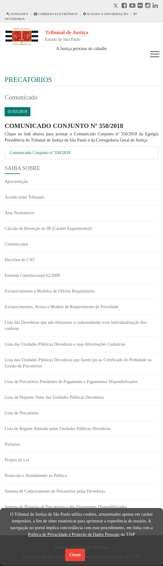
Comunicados (16, 244)
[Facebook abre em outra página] (124, 6)
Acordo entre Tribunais (25, 197)
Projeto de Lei (17, 460)
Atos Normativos (19, 213)
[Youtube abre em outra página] (132, 6)
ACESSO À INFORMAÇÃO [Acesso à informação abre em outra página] (105, 14)
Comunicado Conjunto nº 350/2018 (40, 152)
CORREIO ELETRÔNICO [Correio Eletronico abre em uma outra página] (56, 14)
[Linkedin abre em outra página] (155, 6)
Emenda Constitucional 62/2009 (32, 275)
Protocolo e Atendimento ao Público (36, 475)
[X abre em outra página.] (116, 6)
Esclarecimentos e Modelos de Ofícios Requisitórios (50, 291)
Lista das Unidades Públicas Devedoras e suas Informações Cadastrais (65, 344)
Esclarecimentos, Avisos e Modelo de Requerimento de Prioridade (61, 306)
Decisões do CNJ (19, 260)
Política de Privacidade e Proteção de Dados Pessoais (73, 534)
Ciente (75, 554)
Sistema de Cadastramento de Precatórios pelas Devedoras (55, 491)
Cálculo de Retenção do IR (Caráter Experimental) (48, 228)
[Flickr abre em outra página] (140, 6)
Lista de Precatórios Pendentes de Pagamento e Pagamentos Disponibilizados (71, 381)
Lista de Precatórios (22, 413)
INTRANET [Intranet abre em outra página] (17, 14)
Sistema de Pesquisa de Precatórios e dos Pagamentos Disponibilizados (66, 507)
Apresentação (16, 181)
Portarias (12, 444)
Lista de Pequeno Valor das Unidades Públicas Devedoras (54, 397)
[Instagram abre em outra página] (148, 6)
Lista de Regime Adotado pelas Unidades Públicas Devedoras (58, 428)
